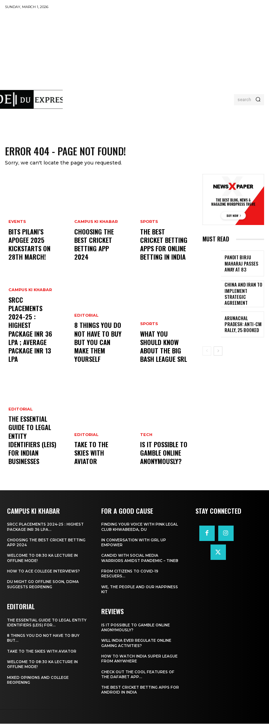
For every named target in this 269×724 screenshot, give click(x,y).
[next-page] (218, 351)
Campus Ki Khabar (29, 327)
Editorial (20, 429)
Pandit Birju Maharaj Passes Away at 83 (243, 264)
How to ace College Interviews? (45, 571)
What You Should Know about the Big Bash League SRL (163, 354)
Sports (149, 231)
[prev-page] (206, 351)
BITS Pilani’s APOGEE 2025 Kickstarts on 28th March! (31, 252)
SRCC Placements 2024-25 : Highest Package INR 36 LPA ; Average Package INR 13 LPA (32, 348)
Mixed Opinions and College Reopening (38, 680)
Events (17, 237)
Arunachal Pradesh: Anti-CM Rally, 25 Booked (242, 324)
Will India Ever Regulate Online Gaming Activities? (137, 643)
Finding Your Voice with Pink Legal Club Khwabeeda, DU (141, 527)
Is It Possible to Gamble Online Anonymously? (159, 456)
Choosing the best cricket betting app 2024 (98, 252)
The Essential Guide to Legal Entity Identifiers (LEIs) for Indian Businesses (31, 450)
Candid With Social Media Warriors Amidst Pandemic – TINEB (141, 558)
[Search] (258, 99)
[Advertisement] (166, 65)
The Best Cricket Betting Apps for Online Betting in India (160, 249)
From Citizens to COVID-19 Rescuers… (131, 574)
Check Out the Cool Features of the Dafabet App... (139, 675)
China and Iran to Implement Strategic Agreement (243, 294)
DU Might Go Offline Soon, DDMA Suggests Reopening (44, 585)
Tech (146, 442)
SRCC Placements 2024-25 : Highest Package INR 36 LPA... (39, 527)
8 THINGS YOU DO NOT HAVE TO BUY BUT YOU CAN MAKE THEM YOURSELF (97, 351)
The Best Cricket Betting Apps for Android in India (137, 690)
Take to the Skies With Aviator (94, 459)
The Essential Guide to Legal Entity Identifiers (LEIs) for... (40, 622)
